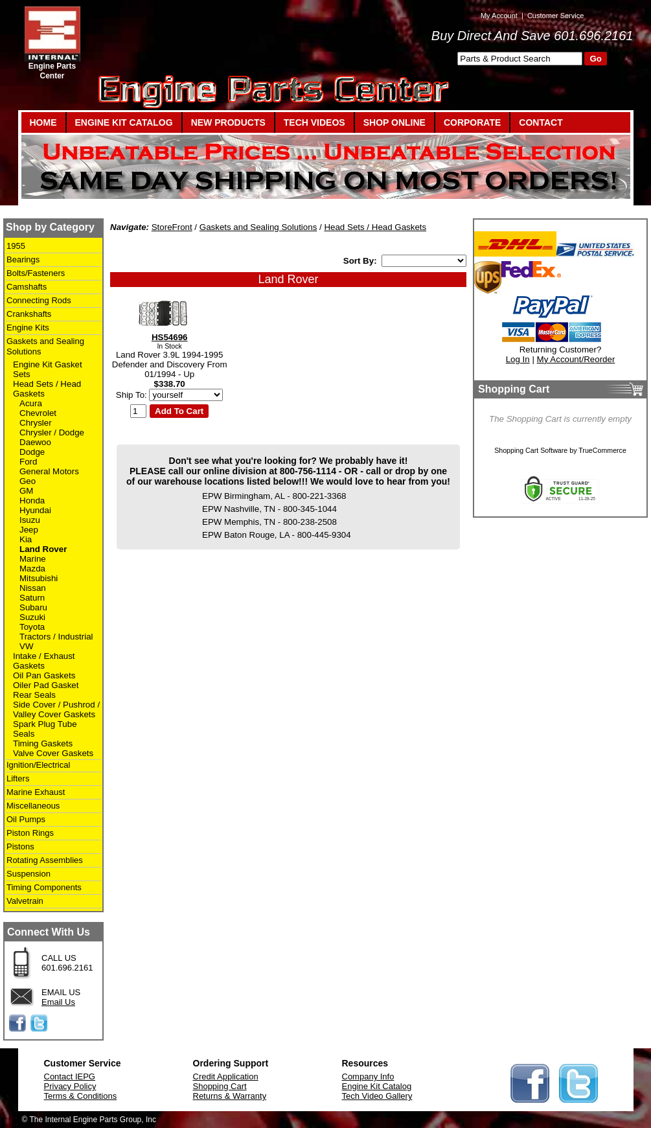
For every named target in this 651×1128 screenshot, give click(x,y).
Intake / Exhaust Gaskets (44, 661)
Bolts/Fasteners (35, 273)
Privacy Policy (70, 1086)
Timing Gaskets (43, 743)
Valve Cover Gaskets (53, 753)
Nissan (32, 588)
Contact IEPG (69, 1076)
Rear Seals (34, 695)
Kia (25, 539)
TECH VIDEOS (314, 122)
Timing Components (44, 887)
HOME (43, 122)
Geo (27, 481)
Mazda (32, 568)
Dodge (32, 452)
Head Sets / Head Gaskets (375, 227)
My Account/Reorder (576, 359)
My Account (499, 15)
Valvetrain (24, 901)
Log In (518, 359)
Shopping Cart (220, 1086)
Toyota (32, 627)
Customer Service (555, 15)
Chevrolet (37, 413)
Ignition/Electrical (38, 765)
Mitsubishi (38, 578)
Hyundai (35, 510)
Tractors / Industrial (56, 636)
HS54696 (170, 337)
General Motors (49, 471)
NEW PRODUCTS (228, 122)
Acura (30, 403)
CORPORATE (472, 122)
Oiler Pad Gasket (45, 685)
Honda (32, 500)
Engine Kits (27, 327)
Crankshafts (28, 314)
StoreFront (172, 227)
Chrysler (35, 423)
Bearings (23, 259)
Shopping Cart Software (530, 450)
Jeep (28, 530)
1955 (15, 246)
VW (26, 646)
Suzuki (32, 617)
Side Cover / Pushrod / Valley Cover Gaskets (56, 709)
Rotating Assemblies (44, 860)
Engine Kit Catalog (377, 1086)
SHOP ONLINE (394, 122)
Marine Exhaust (35, 792)
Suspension (28, 874)
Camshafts (26, 287)
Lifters (17, 778)
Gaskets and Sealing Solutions (258, 227)
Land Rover (43, 549)
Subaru (33, 607)
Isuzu (29, 520)
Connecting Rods (38, 300)
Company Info (368, 1076)
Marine (32, 559)
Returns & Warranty (230, 1096)
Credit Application (225, 1076)
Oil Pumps (25, 819)
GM (26, 491)
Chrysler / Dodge (51, 432)
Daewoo (35, 442)
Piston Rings (30, 833)
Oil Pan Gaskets (44, 675)
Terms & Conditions (80, 1096)
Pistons (20, 846)
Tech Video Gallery (377, 1096)
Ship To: (131, 395)
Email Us (58, 1002)
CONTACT (540, 122)
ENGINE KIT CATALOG (124, 122)
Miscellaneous (33, 806)
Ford (28, 461)
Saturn (32, 598)
